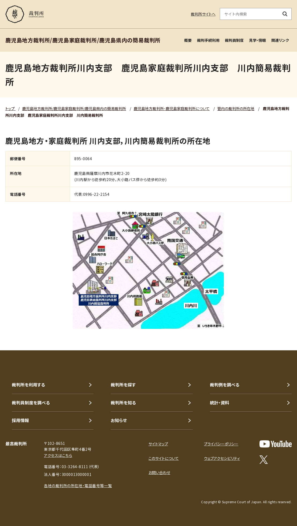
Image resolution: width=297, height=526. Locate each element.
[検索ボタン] (285, 14)
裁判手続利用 (208, 40)
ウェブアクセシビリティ (222, 458)
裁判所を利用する (28, 384)
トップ (10, 108)
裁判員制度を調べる (31, 402)
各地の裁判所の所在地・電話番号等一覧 (78, 485)
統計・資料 (219, 402)
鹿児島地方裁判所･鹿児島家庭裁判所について (172, 108)
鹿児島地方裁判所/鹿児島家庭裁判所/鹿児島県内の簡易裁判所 (74, 108)
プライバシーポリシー (221, 443)
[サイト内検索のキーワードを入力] (249, 14)
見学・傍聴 (257, 40)
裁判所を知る (123, 402)
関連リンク (280, 40)
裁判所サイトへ (203, 14)
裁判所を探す (123, 384)
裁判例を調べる (224, 384)
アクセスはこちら (58, 455)
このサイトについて (163, 458)
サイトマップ (158, 443)
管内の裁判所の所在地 (235, 108)
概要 (188, 40)
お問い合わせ (159, 472)
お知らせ (119, 420)
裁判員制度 (234, 40)
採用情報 (20, 420)
